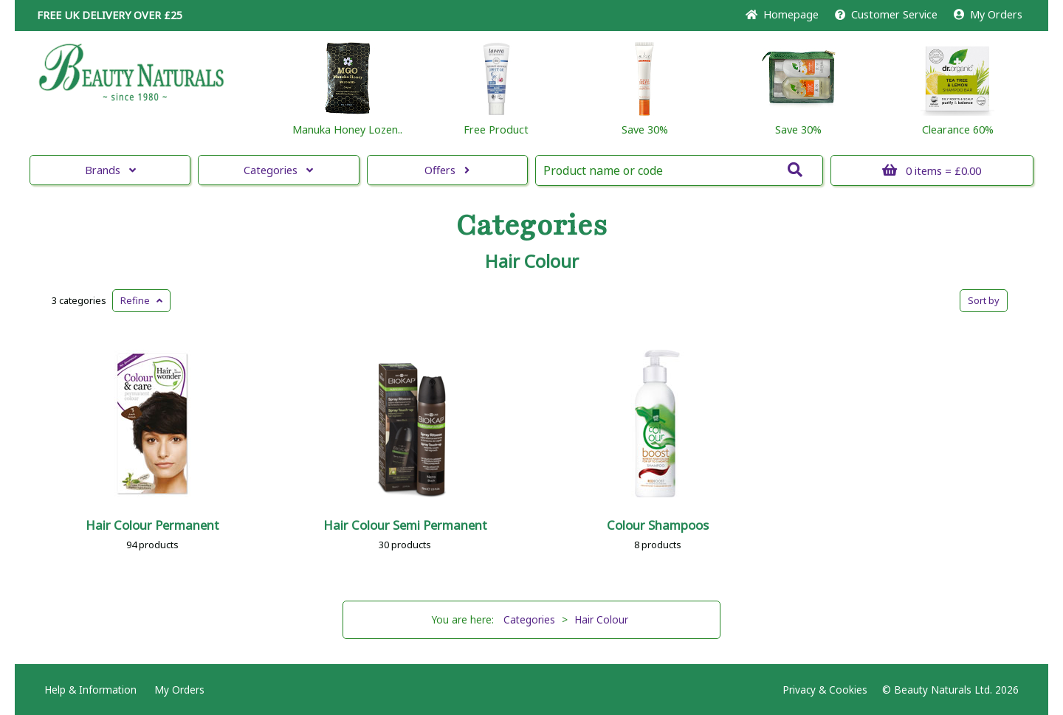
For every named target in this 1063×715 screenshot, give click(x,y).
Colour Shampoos (658, 525)
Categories (278, 170)
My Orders (988, 14)
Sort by (984, 300)
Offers (446, 170)
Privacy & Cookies (824, 690)
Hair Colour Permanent (152, 525)
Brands (110, 170)
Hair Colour (532, 261)
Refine (141, 300)
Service (886, 14)
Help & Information (90, 690)
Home (782, 14)
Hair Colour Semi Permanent (405, 525)
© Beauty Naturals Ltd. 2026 (950, 690)
